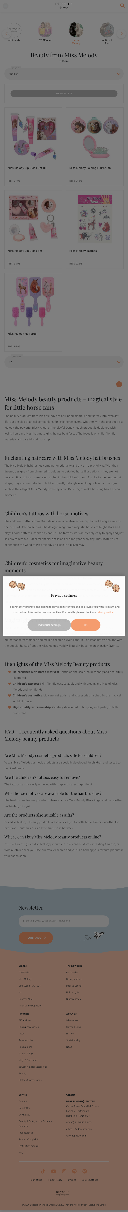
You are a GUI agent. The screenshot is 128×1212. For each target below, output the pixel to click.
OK (86, 624)
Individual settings (49, 624)
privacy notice (105, 612)
